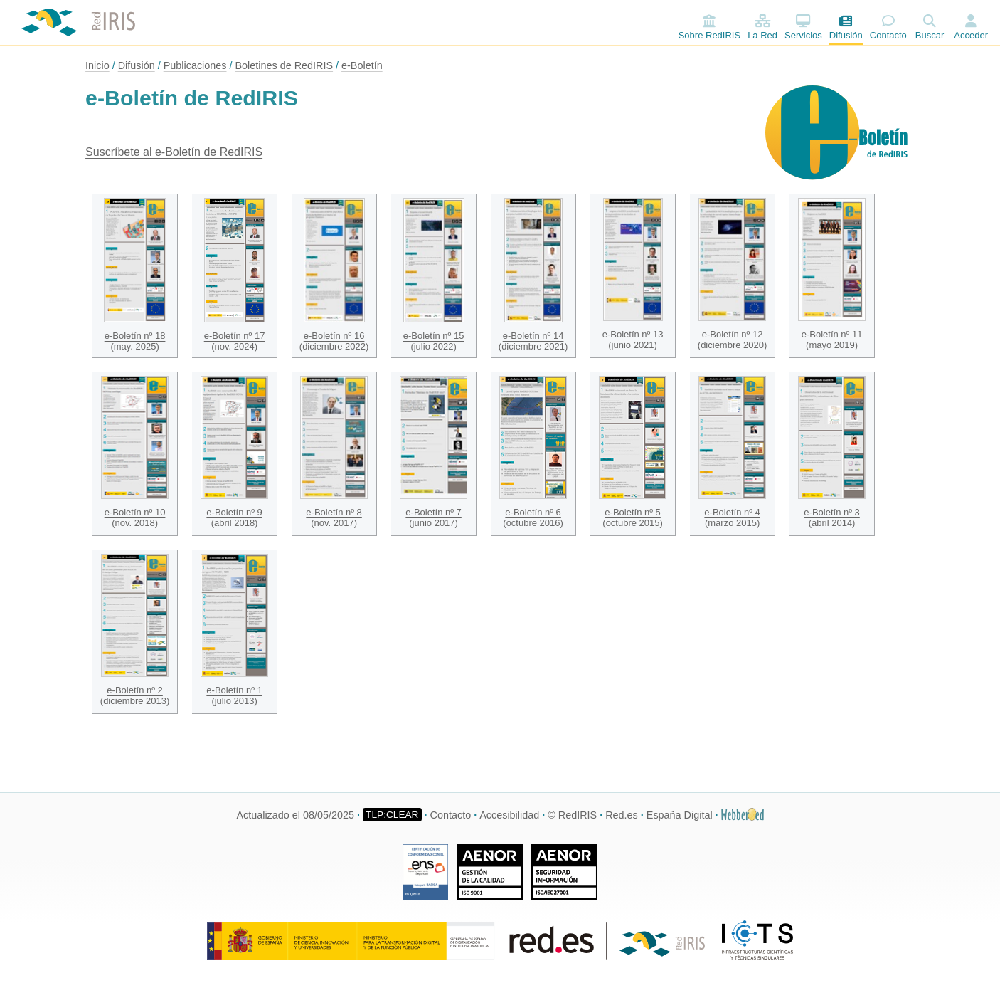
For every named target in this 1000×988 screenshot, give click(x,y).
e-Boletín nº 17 (234, 335)
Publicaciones (195, 65)
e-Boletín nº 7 (433, 512)
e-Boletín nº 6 (532, 512)
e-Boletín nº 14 (533, 335)
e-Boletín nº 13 (633, 334)
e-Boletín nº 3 (831, 512)
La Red (762, 27)
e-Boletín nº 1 (234, 690)
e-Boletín (362, 65)
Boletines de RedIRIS (284, 65)
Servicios (803, 27)
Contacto (888, 27)
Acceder (971, 35)
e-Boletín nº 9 (234, 512)
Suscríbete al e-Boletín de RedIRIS (173, 152)
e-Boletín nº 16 (334, 335)
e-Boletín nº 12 (732, 334)
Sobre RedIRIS (709, 27)
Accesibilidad (509, 815)
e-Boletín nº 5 (632, 512)
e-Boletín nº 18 (135, 335)
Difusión (846, 27)
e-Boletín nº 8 (333, 512)
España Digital (680, 815)
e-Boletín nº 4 (732, 512)
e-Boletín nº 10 (135, 512)
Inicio (97, 65)
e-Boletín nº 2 (134, 690)
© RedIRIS (572, 815)
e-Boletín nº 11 (832, 334)
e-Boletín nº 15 (433, 335)
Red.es (621, 815)
